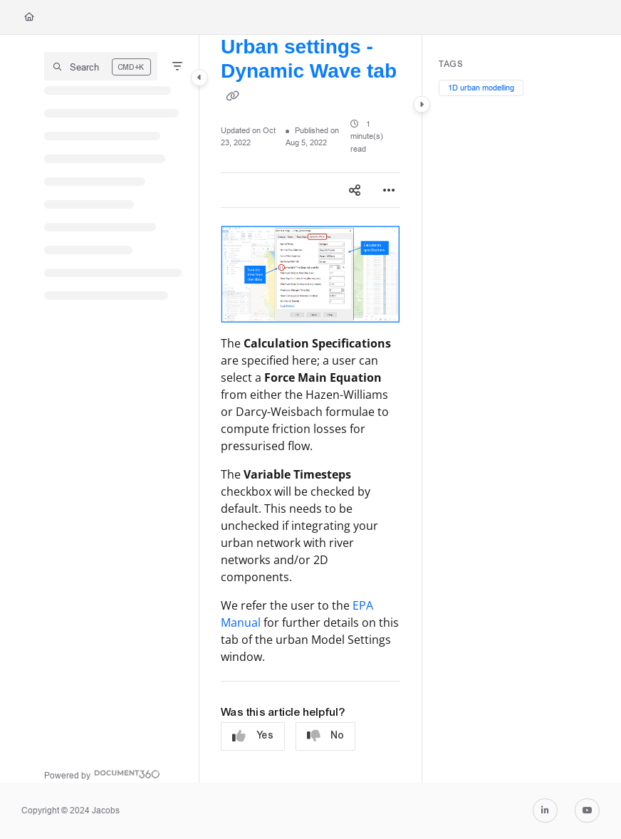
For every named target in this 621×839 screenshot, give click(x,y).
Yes (252, 736)
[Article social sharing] (354, 190)
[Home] (29, 17)
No (325, 736)
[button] (100, 66)
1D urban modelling (481, 88)
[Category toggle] (199, 77)
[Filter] (177, 66)
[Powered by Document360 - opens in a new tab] (102, 774)
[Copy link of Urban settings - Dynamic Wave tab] (232, 96)
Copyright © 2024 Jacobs (70, 810)
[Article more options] (388, 190)
